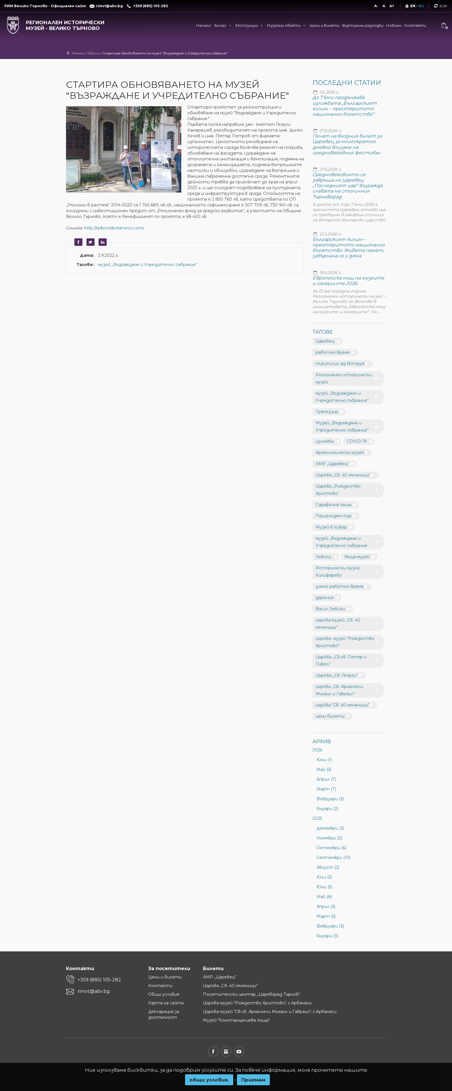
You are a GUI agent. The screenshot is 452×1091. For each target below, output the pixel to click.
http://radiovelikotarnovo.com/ (114, 228)
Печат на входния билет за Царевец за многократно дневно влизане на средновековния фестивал (347, 144)
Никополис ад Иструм (340, 363)
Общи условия (163, 994)
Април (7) (326, 779)
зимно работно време (340, 586)
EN (412, 6)
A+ (391, 6)
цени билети (330, 716)
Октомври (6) (331, 847)
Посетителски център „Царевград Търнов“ (251, 994)
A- (376, 6)
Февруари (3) (330, 926)
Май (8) (324, 896)
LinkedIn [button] (102, 242)
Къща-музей (357, 556)
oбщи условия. (209, 1080)
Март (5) (326, 916)
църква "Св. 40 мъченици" (342, 705)
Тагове (322, 332)
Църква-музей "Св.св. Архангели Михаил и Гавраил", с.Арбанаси (269, 1011)
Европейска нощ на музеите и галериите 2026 (348, 280)
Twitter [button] (90, 242)
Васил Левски (330, 608)
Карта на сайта (166, 1003)
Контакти (415, 25)
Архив (321, 741)
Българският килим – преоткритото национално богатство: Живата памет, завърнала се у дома (348, 248)
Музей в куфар (331, 527)
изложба (325, 441)
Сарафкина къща (333, 504)
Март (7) (326, 789)
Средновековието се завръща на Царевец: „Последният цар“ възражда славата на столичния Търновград (347, 185)
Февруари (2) (330, 798)
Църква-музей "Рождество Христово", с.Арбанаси (257, 1003)
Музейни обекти (287, 25)
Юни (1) (324, 759)
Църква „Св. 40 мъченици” (230, 985)
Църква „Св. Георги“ (337, 675)
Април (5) (326, 906)
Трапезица (327, 411)
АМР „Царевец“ (332, 463)
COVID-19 (357, 441)
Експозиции (250, 25)
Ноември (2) (329, 838)
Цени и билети (324, 25)
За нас (223, 25)
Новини (394, 25)
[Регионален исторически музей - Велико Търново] (56, 24)
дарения (325, 597)
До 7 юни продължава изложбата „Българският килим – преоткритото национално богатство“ (344, 106)
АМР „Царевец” (219, 977)
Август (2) (328, 867)
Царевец (325, 341)
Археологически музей (340, 452)
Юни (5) (324, 886)
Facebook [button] (78, 242)
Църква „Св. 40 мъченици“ (343, 475)
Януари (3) (327, 935)
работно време (333, 352)
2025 (317, 818)
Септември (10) (334, 857)
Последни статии (346, 83)
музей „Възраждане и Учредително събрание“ (147, 264)
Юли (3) (324, 877)
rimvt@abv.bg (94, 991)
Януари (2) (327, 808)
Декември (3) (330, 828)
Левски (323, 556)
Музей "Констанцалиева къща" (236, 1020)
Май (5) (324, 769)
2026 (317, 749)
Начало (203, 25)
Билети (213, 968)
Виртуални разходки (362, 25)
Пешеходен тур (334, 515)
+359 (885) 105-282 (99, 979)
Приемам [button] (253, 1080)
